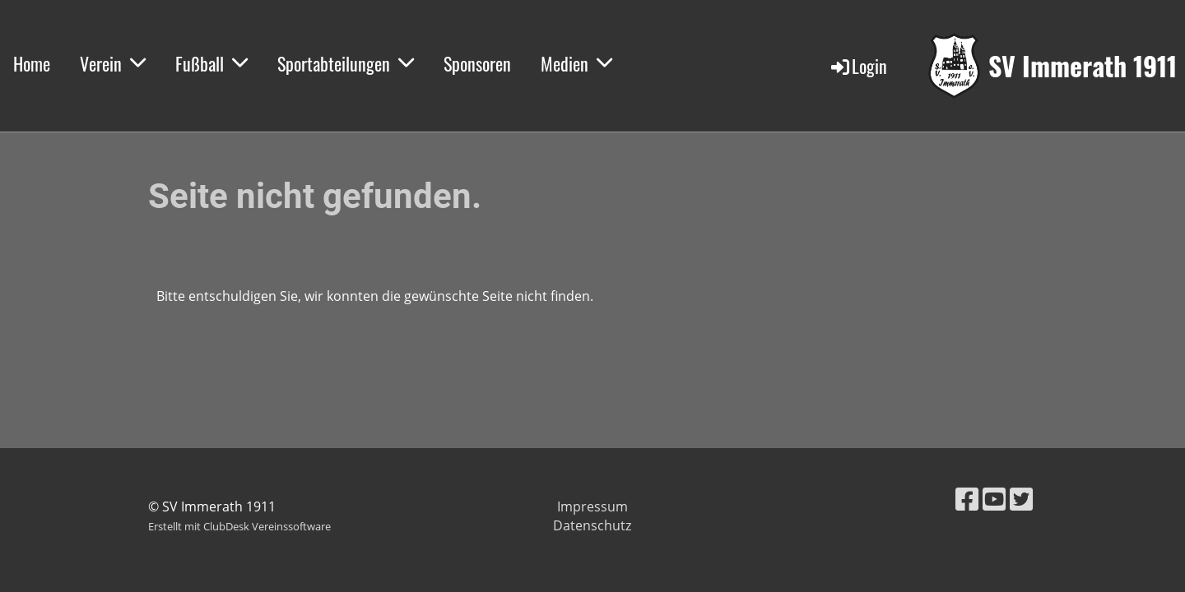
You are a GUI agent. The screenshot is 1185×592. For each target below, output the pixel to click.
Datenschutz (592, 525)
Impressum (592, 506)
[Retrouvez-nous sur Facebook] (966, 498)
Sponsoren (477, 63)
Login (858, 66)
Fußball (211, 63)
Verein (113, 63)
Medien (576, 63)
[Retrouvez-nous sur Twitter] (1021, 498)
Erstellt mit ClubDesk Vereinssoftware (239, 526)
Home (31, 63)
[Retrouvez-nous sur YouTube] (994, 498)
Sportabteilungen (345, 63)
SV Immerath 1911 (1082, 66)
